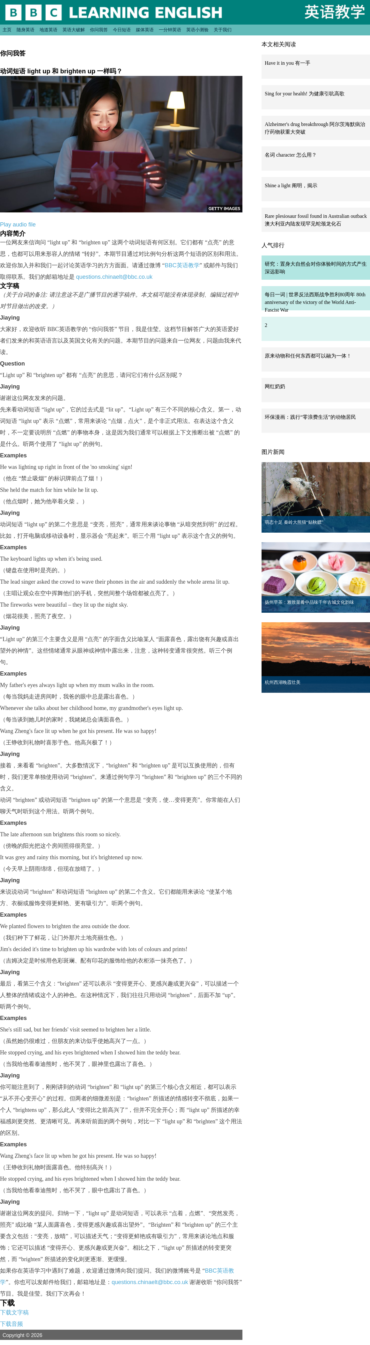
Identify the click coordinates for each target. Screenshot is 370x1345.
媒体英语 (145, 29)
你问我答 (99, 29)
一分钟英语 (170, 29)
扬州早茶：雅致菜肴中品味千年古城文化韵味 (309, 602)
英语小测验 (197, 29)
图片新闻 (273, 452)
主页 (7, 29)
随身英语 (25, 29)
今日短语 (122, 29)
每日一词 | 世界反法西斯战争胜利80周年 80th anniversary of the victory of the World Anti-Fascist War (315, 302)
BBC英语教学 (182, 265)
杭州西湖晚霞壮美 (282, 682)
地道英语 (48, 29)
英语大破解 (74, 29)
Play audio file (18, 224)
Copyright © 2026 (30, 1335)
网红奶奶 (275, 386)
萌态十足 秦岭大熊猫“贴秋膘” (294, 522)
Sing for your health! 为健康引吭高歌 (304, 93)
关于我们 (223, 29)
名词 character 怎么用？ (291, 155)
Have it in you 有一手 (287, 63)
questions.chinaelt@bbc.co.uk (114, 277)
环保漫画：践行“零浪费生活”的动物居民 (310, 417)
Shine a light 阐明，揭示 (291, 185)
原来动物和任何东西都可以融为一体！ (308, 355)
